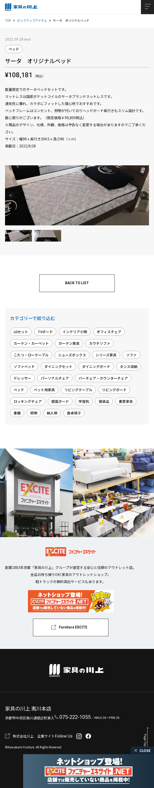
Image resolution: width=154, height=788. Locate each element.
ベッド (14, 48)
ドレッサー (22, 378)
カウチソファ (99, 343)
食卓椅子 (74, 412)
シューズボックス (72, 354)
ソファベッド (24, 366)
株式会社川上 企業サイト (34, 736)
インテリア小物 (74, 331)
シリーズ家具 (106, 354)
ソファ (131, 354)
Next (143, 195)
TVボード (45, 331)
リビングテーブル (78, 389)
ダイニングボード (96, 366)
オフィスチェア (109, 331)
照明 (33, 412)
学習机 (84, 401)
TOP (8, 20)
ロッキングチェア (28, 401)
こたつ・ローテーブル (31, 354)
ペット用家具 (44, 389)
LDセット (21, 331)
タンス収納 (128, 366)
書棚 (17, 412)
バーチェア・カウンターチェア (103, 378)
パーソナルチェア (55, 378)
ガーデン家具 (69, 343)
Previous (10, 195)
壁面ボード (60, 401)
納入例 (52, 412)
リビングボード (114, 389)
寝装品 (104, 401)
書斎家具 (126, 401)
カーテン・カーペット (31, 343)
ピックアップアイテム (32, 20)
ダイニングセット (58, 366)
